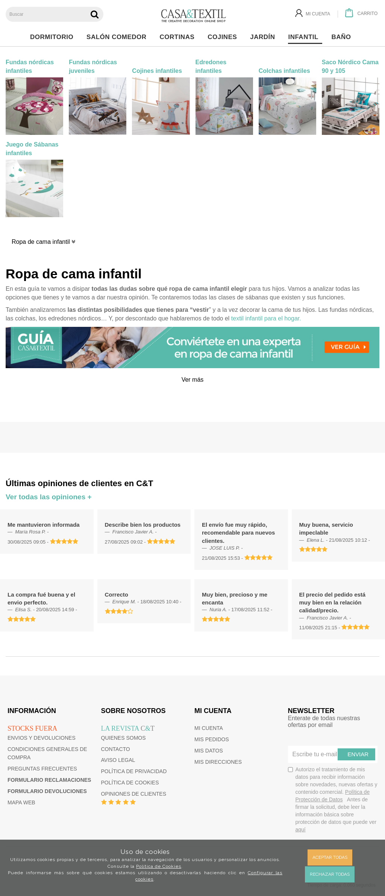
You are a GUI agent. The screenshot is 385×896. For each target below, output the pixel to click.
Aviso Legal (118, 760)
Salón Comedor (118, 37)
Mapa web (21, 802)
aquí (301, 829)
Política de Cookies (158, 866)
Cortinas (178, 37)
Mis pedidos (211, 739)
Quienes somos (123, 738)
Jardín (264, 37)
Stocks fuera (32, 728)
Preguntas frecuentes (42, 769)
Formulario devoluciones (47, 791)
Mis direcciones (218, 762)
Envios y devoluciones (42, 738)
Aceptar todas (329, 857)
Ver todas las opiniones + (49, 497)
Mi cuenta (208, 728)
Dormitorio (53, 37)
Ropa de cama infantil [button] (43, 242)
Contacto (115, 749)
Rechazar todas (330, 874)
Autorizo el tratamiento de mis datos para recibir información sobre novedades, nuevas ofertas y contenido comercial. (332, 799)
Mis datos (208, 751)
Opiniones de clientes (133, 794)
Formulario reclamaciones (49, 780)
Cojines (224, 37)
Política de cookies (130, 783)
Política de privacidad (134, 771)
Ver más (193, 379)
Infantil (305, 37)
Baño (343, 37)
